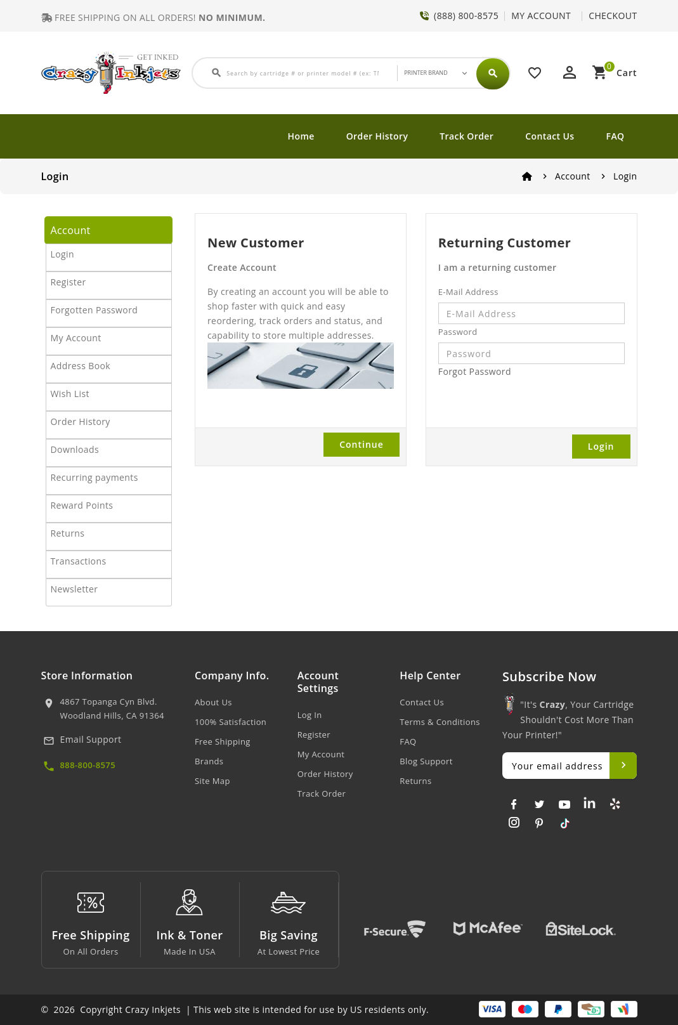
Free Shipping (223, 741)
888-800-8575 (88, 765)
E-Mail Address (468, 291)
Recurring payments (94, 477)
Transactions (79, 561)
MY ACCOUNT (541, 16)
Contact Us (549, 136)
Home (301, 136)
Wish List (70, 394)
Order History (377, 136)
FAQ (615, 136)
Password (458, 331)
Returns (68, 533)
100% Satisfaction (230, 722)
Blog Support (426, 761)
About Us (213, 702)
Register (68, 282)
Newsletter (74, 589)
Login (625, 176)
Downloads (75, 449)
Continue (361, 444)
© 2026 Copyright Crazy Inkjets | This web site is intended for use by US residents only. (235, 1009)
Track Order (466, 136)
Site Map (212, 781)
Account (572, 176)
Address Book (81, 366)
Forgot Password (474, 371)
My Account (76, 338)
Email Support (91, 739)
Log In (309, 715)
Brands (209, 761)
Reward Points (82, 505)
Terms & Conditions (440, 722)
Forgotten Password (94, 310)
